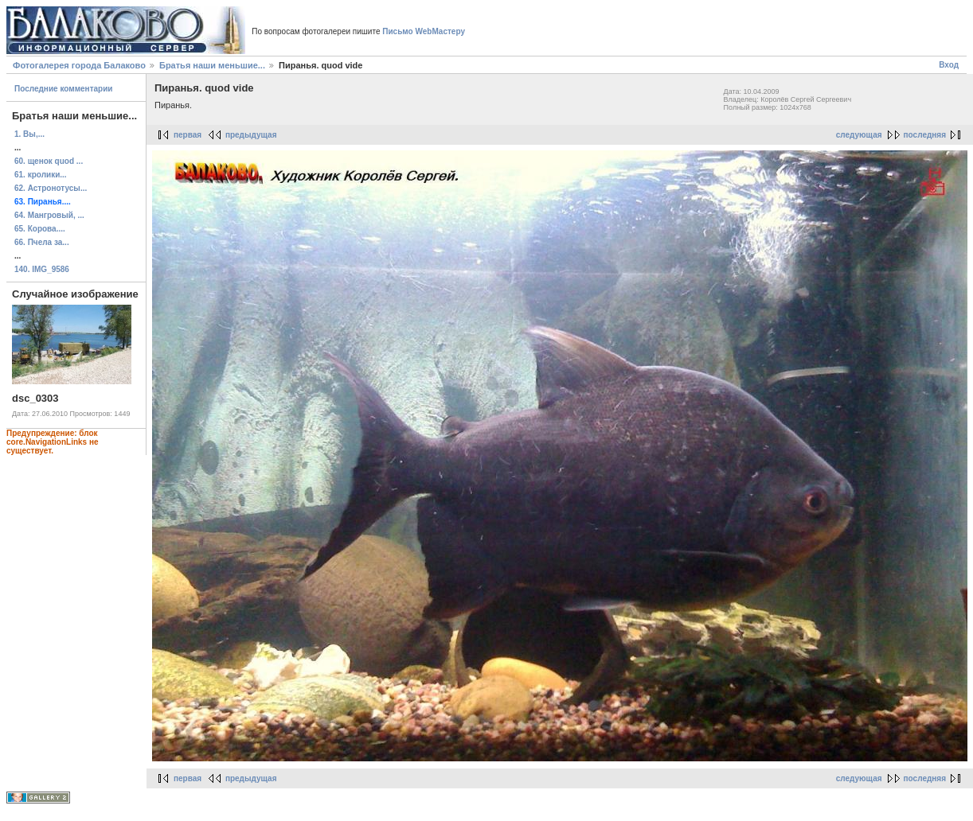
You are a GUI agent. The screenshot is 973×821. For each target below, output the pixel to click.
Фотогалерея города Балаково (79, 65)
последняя (925, 134)
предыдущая (251, 134)
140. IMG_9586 (41, 269)
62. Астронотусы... (50, 188)
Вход (949, 64)
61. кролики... (40, 174)
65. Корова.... (39, 228)
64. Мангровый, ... (49, 215)
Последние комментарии (63, 88)
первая (187, 134)
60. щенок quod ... (48, 161)
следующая (859, 134)
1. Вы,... (29, 134)
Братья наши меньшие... (212, 65)
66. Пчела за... (41, 242)
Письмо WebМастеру (423, 31)
